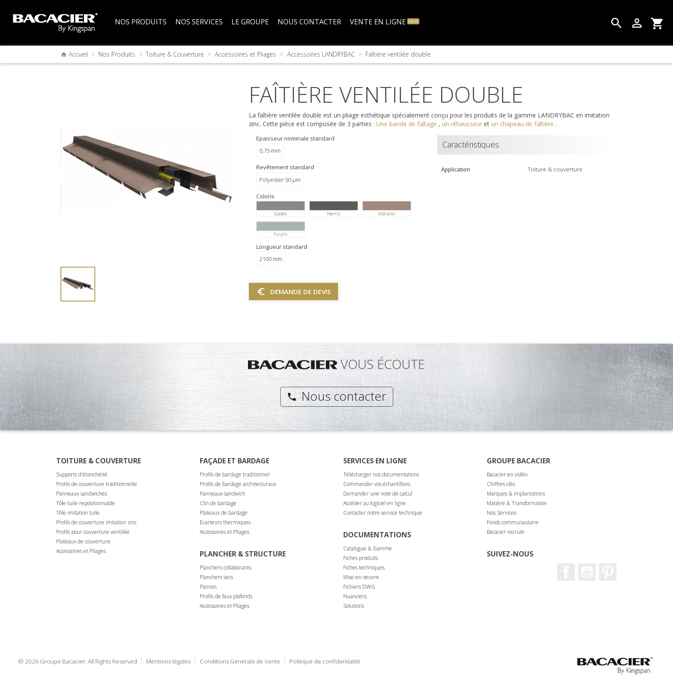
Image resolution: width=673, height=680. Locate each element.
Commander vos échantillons (376, 484)
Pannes (208, 586)
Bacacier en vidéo (507, 474)
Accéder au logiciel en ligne (374, 503)
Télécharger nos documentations (381, 474)
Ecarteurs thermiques (225, 522)
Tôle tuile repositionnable (85, 503)
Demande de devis (293, 291)
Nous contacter (336, 396)
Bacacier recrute (506, 532)
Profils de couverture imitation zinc (96, 522)
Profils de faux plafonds (226, 596)
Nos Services (501, 512)
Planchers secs (216, 577)
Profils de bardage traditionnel (235, 474)
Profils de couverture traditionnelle (96, 484)
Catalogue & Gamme (367, 548)
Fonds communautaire (513, 522)
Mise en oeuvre (361, 577)
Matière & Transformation (517, 503)
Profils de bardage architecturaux (238, 484)
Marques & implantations (516, 493)
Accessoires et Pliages (81, 551)
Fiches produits (360, 558)
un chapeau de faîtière (523, 124)
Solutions (353, 606)
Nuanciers (355, 596)
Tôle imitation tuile (78, 512)
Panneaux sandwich (222, 493)
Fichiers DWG (359, 586)
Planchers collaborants (225, 567)
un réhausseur (463, 124)
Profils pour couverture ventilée (93, 532)
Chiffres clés (501, 484)
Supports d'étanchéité (81, 474)
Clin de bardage (218, 503)
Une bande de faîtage (407, 124)
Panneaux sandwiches (81, 493)
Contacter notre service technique (382, 512)
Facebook (566, 572)
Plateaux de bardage (224, 512)
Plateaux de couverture (83, 541)
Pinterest (607, 572)
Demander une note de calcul (377, 493)
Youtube (587, 572)
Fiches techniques (364, 567)
